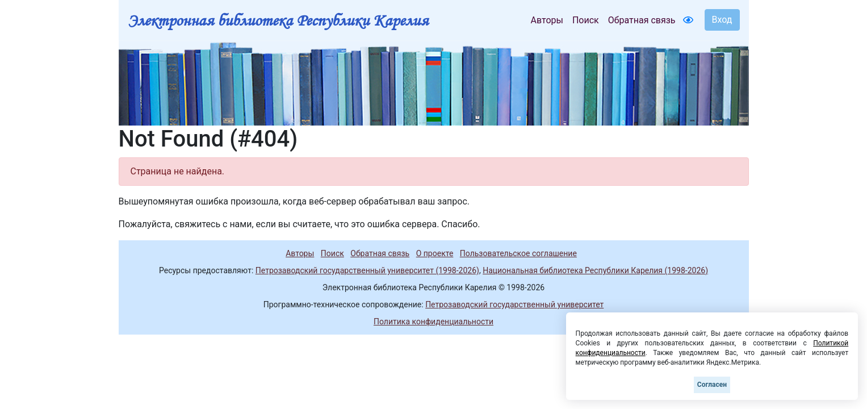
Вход (722, 19)
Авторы (547, 20)
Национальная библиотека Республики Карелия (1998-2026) (595, 270)
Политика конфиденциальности (433, 321)
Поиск (585, 20)
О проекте (435, 253)
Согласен (712, 385)
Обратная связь (642, 20)
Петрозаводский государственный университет (514, 304)
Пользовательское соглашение (518, 253)
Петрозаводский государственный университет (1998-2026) (367, 270)
